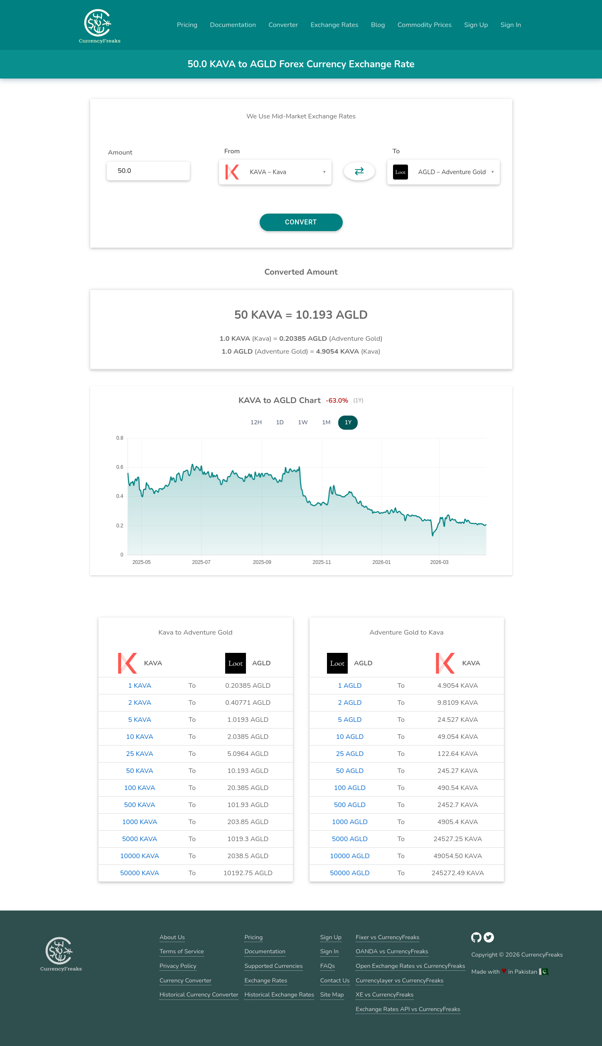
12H (256, 422)
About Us (172, 937)
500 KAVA (139, 805)
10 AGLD (350, 736)
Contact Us (335, 980)
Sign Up (476, 25)
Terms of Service (182, 951)
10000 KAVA (139, 856)
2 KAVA (139, 702)
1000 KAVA (139, 822)
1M (326, 422)
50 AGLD (350, 770)
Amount (120, 152)
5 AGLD (349, 719)
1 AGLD (349, 685)
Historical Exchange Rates (279, 994)
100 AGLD (350, 787)
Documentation (233, 25)
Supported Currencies (273, 966)
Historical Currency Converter (199, 994)
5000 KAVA (139, 839)
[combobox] (275, 172)
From (232, 151)
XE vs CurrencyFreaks (384, 994)
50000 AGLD (350, 873)
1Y (347, 422)
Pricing (187, 25)
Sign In (511, 25)
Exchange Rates (334, 25)
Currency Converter (185, 980)
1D (280, 422)
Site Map (332, 994)
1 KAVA (139, 685)
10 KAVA (139, 736)
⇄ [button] (359, 171)
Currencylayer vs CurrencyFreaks (399, 980)
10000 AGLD (350, 856)
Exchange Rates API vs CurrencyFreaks (408, 1009)
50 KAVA (139, 770)
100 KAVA (139, 787)
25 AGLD (350, 753)
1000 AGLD (350, 822)
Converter (283, 25)
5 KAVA (139, 719)
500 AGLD (350, 805)
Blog (378, 25)
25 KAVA (139, 753)
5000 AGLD (350, 839)
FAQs (327, 966)
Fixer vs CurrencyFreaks (387, 937)
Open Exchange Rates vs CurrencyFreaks (410, 966)
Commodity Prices (425, 25)
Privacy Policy (178, 966)
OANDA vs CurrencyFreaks (392, 951)
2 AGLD (349, 702)
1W (303, 422)
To (396, 151)
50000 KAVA (139, 873)
